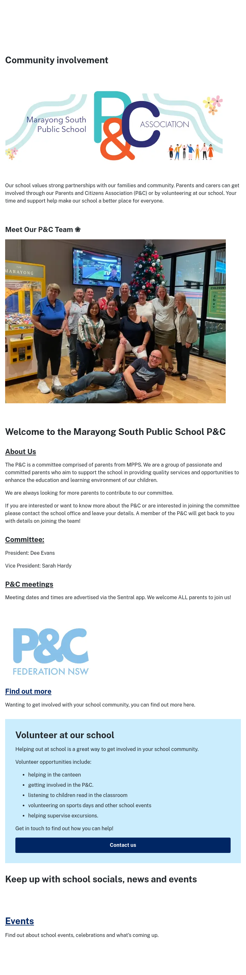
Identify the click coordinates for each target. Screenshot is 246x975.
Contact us (123, 845)
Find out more (28, 691)
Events (19, 921)
